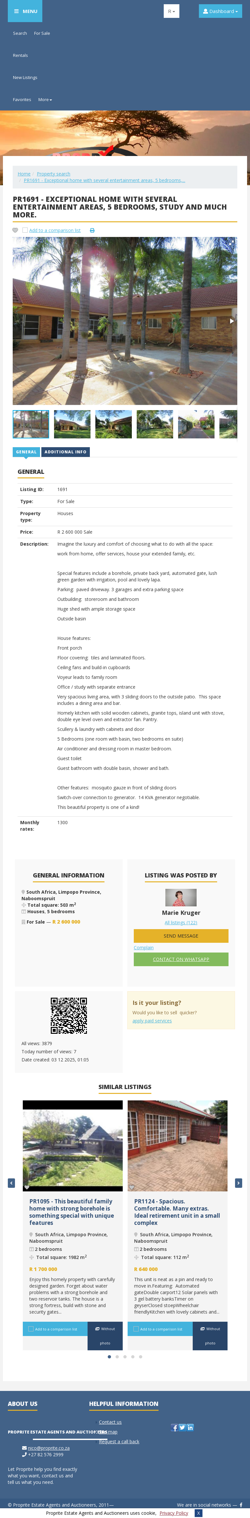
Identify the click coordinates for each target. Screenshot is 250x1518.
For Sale (42, 33)
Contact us (110, 1422)
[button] (231, 243)
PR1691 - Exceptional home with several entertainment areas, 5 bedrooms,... (104, 180)
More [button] (45, 99)
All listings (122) (181, 922)
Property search (53, 174)
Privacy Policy (174, 1513)
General (26, 452)
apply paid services (152, 1021)
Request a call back (119, 1441)
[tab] (27, 452)
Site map (108, 1432)
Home (24, 174)
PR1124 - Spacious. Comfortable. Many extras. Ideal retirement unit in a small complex (177, 1212)
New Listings (25, 77)
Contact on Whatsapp (181, 959)
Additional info (66, 452)
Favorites (22, 99)
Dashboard (220, 11)
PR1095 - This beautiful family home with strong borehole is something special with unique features (71, 1212)
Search (20, 33)
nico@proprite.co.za (49, 1448)
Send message (181, 936)
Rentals (20, 55)
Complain (144, 947)
